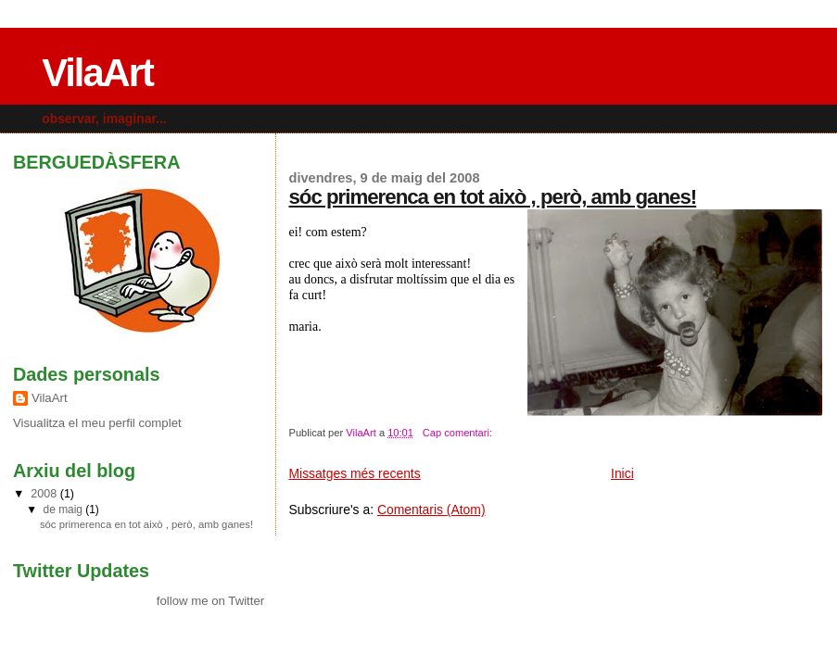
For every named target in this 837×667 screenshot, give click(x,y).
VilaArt (97, 72)
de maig (65, 509)
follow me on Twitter (210, 601)
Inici (622, 473)
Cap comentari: (459, 432)
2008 (45, 493)
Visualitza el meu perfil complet (97, 423)
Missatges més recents (354, 473)
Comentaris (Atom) (431, 509)
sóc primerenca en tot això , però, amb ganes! (492, 196)
